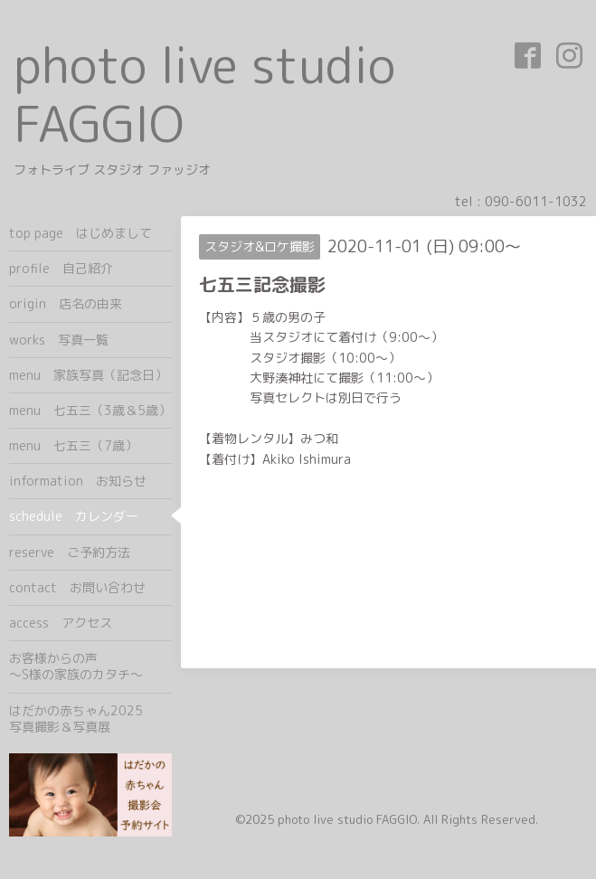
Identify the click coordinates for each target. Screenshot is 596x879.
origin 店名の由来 (65, 303)
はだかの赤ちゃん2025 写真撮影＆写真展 (90, 718)
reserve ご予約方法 (69, 552)
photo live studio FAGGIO (204, 94)
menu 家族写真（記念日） (88, 374)
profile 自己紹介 (61, 268)
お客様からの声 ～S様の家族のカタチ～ (90, 666)
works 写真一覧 (59, 339)
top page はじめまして (80, 232)
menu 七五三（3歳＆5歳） (90, 410)
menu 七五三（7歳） (73, 445)
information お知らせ (78, 480)
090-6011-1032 (536, 201)
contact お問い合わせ (77, 587)
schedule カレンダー (73, 516)
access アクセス (60, 622)
